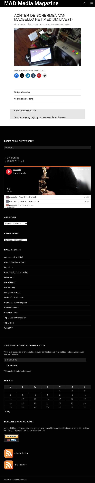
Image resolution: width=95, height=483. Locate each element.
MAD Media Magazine (31, 3)
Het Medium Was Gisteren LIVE (56, 24)
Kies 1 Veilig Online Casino (16, 272)
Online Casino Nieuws (14, 297)
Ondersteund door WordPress (15, 480)
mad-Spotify (9, 287)
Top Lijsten (9, 323)
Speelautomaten (11, 308)
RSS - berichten (16, 453)
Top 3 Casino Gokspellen (15, 318)
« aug (7, 411)
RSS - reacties (15, 465)
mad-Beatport (10, 282)
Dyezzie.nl (8, 267)
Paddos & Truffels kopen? (15, 302)
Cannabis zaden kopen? (14, 262)
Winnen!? (8, 328)
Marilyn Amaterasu (12, 292)
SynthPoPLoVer (11, 313)
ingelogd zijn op (30, 117)
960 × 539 (34, 24)
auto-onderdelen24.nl (13, 257)
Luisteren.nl (9, 277)
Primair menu (91, 3)
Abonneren (11, 366)
